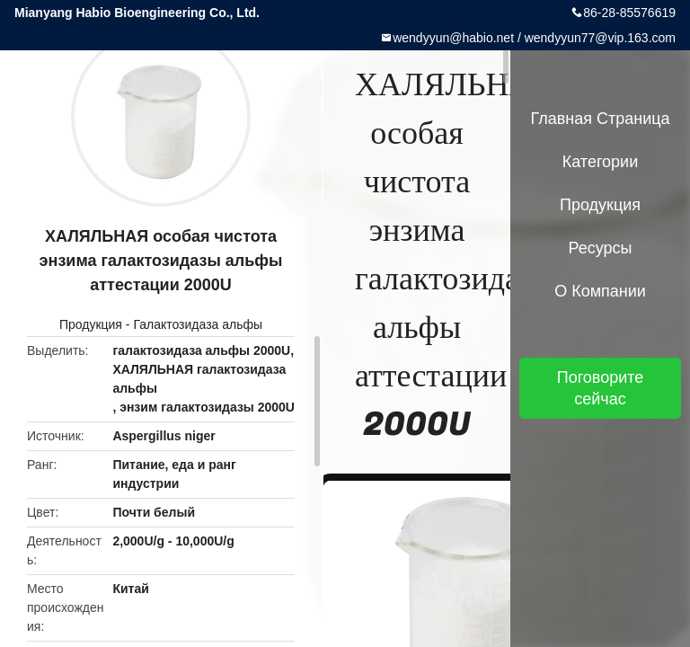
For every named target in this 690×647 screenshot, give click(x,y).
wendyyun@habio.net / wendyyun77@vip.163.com (534, 38)
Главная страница (599, 119)
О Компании (600, 291)
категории (600, 162)
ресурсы (600, 248)
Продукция (90, 324)
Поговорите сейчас (600, 388)
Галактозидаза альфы (197, 324)
